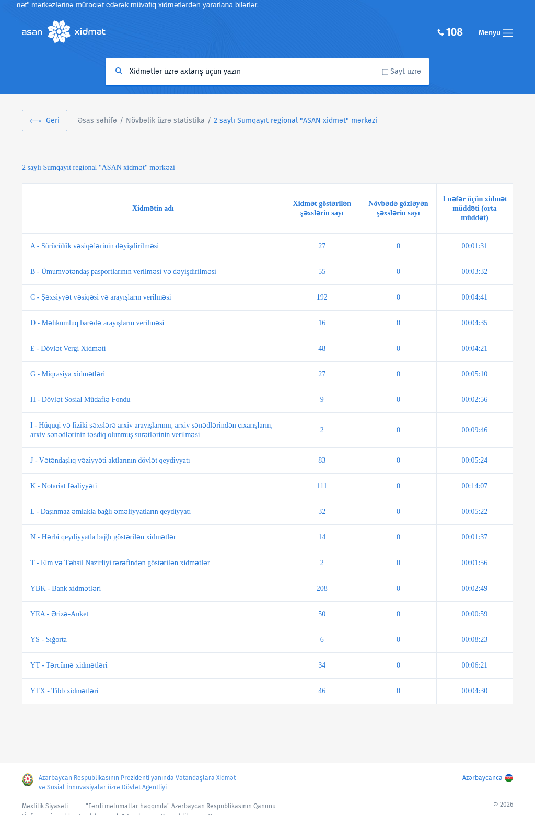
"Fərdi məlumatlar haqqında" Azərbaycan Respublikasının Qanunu (181, 806)
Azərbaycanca (482, 778)
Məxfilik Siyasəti (45, 806)
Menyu (496, 32)
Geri (53, 120)
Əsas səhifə (97, 120)
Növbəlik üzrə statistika (165, 120)
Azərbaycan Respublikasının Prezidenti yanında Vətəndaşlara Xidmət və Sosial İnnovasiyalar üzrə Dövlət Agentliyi (137, 782)
